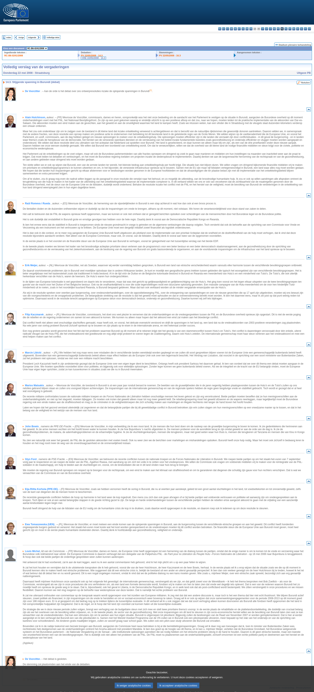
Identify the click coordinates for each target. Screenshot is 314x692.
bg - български (219, 28)
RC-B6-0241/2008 (13, 55)
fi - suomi (305, 28)
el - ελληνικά (243, 28)
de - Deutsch (235, 28)
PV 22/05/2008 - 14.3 (92, 55)
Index (8, 37)
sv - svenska (309, 28)
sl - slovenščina (301, 28)
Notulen (305, 82)
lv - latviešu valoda (266, 28)
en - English (247, 28)
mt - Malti (278, 28)
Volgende (32, 37)
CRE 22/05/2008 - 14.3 (93, 58)
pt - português (289, 28)
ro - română (293, 28)
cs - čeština (227, 28)
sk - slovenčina (297, 28)
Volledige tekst (53, 37)
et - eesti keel (239, 28)
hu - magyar (274, 28)
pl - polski (286, 28)
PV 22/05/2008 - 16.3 (170, 55)
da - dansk (231, 28)
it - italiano (262, 28)
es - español (223, 28)
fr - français (250, 28)
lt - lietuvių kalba (270, 28)
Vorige (21, 37)
